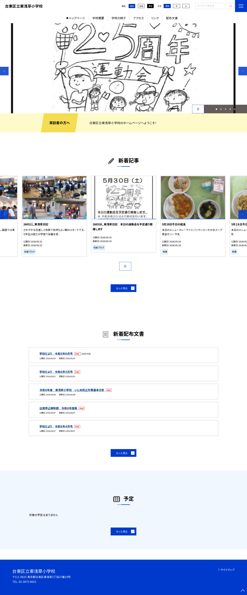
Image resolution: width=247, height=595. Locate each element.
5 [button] (235, 109)
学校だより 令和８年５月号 (56, 372)
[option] (123, 68)
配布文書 (172, 18)
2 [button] (221, 109)
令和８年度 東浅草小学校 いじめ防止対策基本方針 (72, 390)
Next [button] (242, 71)
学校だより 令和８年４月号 (56, 426)
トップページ (77, 18)
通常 (132, 6)
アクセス (138, 18)
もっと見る (122, 288)
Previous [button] (4, 71)
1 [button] (216, 109)
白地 (141, 6)
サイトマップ (227, 570)
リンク (155, 18)
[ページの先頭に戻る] (242, 590)
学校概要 (98, 18)
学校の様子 (118, 18)
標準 (167, 6)
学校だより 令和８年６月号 (56, 353)
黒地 (150, 6)
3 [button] (225, 109)
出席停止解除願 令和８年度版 (58, 408)
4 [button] (230, 109)
